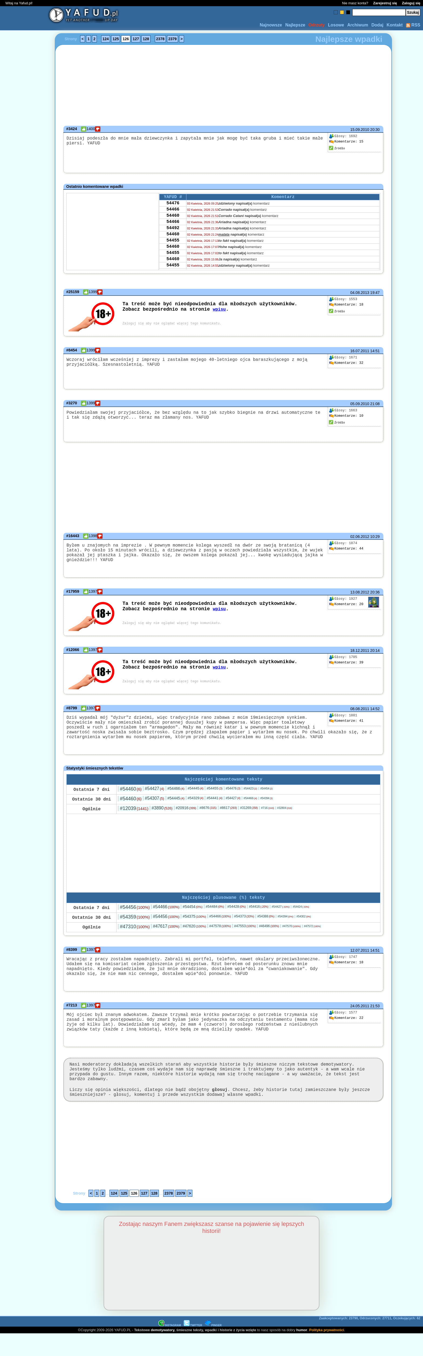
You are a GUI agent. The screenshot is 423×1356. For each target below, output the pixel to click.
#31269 (249, 813)
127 (136, 39)
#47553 (245, 932)
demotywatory (162, 1352)
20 (346, 602)
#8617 (228, 813)
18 (346, 304)
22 (346, 1028)
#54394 (266, 803)
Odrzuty (316, 25)
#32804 (284, 812)
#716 (267, 812)
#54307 (154, 803)
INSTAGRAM (169, 1347)
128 (146, 39)
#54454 (266, 793)
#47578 (220, 932)
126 (125, 39)
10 (346, 415)
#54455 (215, 793)
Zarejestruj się (385, 3)
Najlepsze (295, 25)
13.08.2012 (359, 590)
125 (115, 39)
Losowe (336, 25)
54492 (172, 234)
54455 (172, 249)
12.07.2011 (359, 956)
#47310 (134, 932)
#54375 (194, 922)
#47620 (194, 932)
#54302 (303, 922)
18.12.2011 (359, 649)
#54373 (244, 922)
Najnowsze (271, 25)
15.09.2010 (359, 129)
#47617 (166, 932)
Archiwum (357, 25)
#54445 (196, 793)
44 (346, 548)
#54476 (233, 793)
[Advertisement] (23, 678)
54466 (172, 212)
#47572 (312, 932)
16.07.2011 (359, 351)
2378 (160, 39)
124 (106, 39)
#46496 (269, 932)
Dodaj (377, 25)
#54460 (130, 793)
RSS (413, 25)
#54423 (250, 793)
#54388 (265, 922)
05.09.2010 (359, 404)
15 (346, 141)
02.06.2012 (359, 536)
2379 (172, 39)
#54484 (215, 912)
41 (346, 719)
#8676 (207, 813)
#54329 (196, 803)
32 (346, 363)
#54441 (215, 803)
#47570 (291, 932)
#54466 (176, 793)
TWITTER (193, 1347)
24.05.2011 (359, 1016)
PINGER (213, 1347)
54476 (172, 205)
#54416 (258, 912)
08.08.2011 (359, 707)
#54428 (236, 912)
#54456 (134, 913)
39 (346, 661)
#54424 (301, 912)
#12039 (134, 813)
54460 (172, 219)
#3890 (162, 813)
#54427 (154, 793)
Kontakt (395, 25)
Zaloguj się (411, 3)
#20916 (186, 813)
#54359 (134, 923)
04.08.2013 (359, 292)
